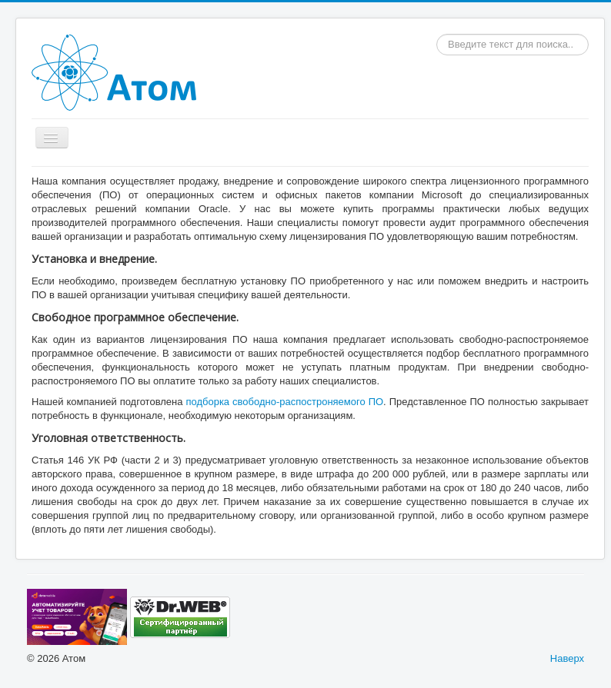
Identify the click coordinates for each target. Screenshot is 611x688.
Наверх (567, 658)
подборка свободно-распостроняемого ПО (284, 401)
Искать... (436, 34)
